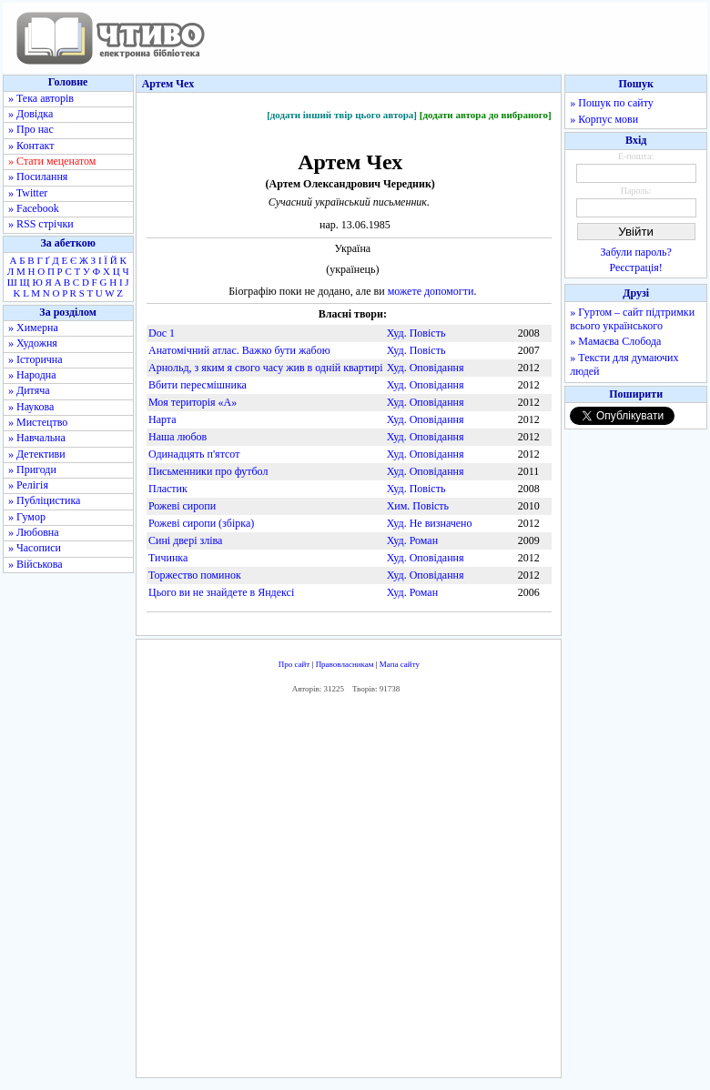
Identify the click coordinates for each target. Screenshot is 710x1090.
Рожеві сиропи (182, 506)
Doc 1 (161, 333)
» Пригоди (32, 469)
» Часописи (34, 547)
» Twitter (27, 193)
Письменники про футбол (208, 471)
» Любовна (33, 532)
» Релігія (28, 485)
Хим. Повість (418, 506)
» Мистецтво (37, 422)
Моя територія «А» (192, 402)
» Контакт (31, 145)
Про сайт (294, 664)
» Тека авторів (41, 98)
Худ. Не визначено (429, 523)
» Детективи (37, 454)
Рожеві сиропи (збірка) (201, 523)
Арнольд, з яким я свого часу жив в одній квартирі (265, 367)
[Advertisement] (406, 890)
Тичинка (168, 557)
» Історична (35, 359)
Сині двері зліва (185, 540)
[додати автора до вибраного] (486, 114)
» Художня (32, 343)
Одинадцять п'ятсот (193, 454)
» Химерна (33, 327)
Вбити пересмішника (197, 384)
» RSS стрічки (41, 223)
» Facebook (33, 208)
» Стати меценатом (52, 161)
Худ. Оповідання (425, 367)
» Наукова (31, 406)
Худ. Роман (412, 540)
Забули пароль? (636, 252)
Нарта (162, 419)
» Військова (35, 564)
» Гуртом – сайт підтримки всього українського (632, 319)
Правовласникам (345, 664)
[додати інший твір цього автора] (342, 114)
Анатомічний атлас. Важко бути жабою (239, 350)
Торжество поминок (194, 575)
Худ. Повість (416, 333)
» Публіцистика (44, 500)
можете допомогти (431, 291)
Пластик (168, 488)
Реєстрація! (636, 267)
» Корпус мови (604, 119)
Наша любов (177, 436)
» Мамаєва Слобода (615, 341)
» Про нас (31, 129)
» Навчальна (37, 437)
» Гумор (27, 516)
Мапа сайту (400, 664)
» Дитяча (29, 390)
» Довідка (30, 113)
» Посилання (37, 176)
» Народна (32, 374)
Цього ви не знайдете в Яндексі (221, 592)
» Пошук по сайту (611, 102)
